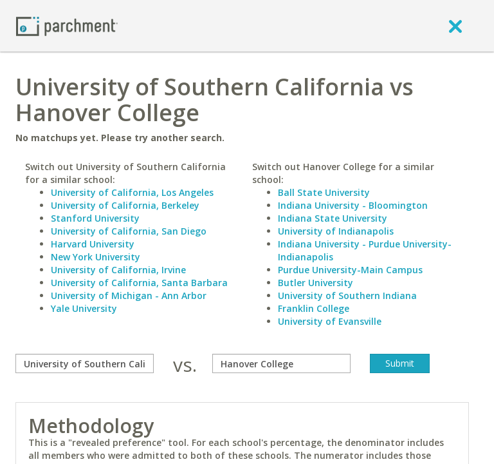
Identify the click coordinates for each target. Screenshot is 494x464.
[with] (281, 363)
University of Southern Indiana (347, 295)
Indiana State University (332, 218)
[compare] (84, 363)
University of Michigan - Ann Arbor (128, 295)
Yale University (84, 308)
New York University (95, 257)
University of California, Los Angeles (132, 192)
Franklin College (313, 308)
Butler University (315, 282)
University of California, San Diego (128, 231)
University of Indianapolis (336, 231)
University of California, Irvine (118, 270)
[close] (455, 26)
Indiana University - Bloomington (353, 205)
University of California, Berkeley (125, 205)
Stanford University (95, 218)
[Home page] (67, 25)
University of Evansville (329, 321)
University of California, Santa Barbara (139, 282)
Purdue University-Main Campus (350, 270)
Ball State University (324, 192)
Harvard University (92, 244)
